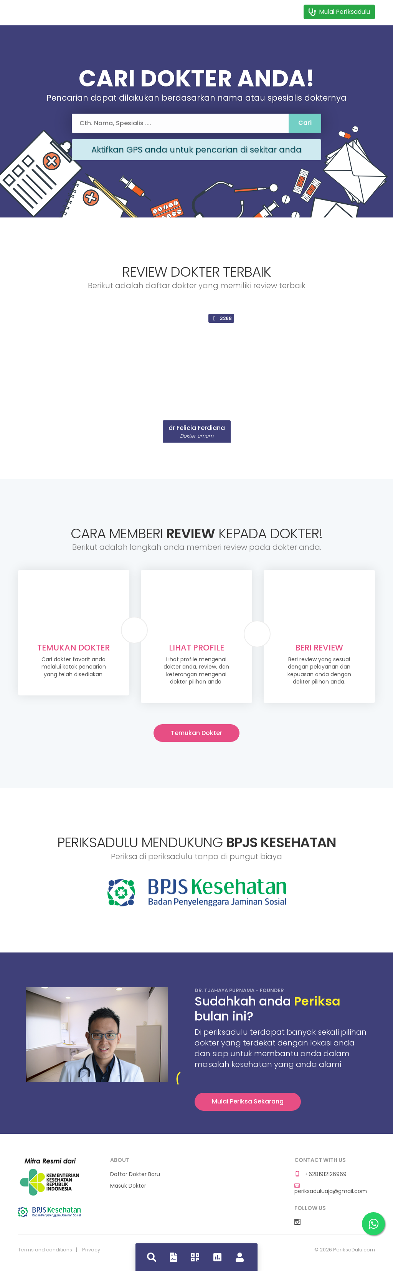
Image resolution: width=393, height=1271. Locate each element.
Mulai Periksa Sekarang (248, 1101)
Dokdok (49, 11)
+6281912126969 (320, 1174)
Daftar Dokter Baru (135, 1174)
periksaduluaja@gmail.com (330, 1188)
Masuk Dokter (128, 1186)
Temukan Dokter (196, 732)
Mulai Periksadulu (339, 11)
